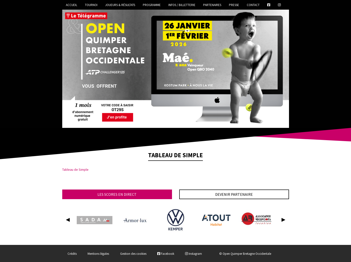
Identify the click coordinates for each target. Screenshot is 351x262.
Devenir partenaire (234, 194)
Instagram (193, 254)
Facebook (165, 254)
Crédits (72, 254)
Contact (253, 5)
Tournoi (91, 5)
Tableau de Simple (75, 169)
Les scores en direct (117, 194)
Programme (152, 5)
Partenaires (212, 5)
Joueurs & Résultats (120, 5)
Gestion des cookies (133, 254)
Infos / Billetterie (181, 5)
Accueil (71, 5)
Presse (234, 5)
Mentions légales (98, 254)
